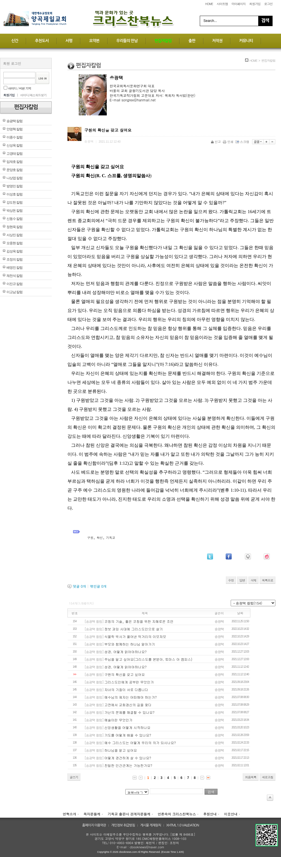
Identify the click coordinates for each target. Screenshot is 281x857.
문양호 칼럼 (14, 170)
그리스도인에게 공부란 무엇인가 (129, 682)
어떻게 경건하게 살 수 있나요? (127, 757)
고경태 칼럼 (14, 154)
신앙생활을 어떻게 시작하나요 (127, 727)
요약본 (94, 41)
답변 (242, 580)
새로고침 (267, 777)
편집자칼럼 (163, 41)
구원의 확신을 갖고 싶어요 (124, 674)
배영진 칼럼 (14, 268)
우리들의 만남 (127, 41)
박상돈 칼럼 (14, 211)
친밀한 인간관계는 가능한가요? (128, 765)
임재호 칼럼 (14, 162)
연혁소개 (69, 814)
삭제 (253, 580)
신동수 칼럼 (14, 219)
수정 (231, 580)
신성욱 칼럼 (14, 145)
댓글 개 (79, 586)
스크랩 (242, 142)
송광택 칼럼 (14, 121)
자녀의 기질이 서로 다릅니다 (126, 689)
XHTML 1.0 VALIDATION (182, 825)
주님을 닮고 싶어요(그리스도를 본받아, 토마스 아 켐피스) (148, 659)
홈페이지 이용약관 (94, 825)
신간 (14, 41)
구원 (90, 537)
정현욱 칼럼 (14, 227)
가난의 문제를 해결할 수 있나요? (129, 712)
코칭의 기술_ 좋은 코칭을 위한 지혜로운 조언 (138, 621)
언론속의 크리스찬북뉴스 (177, 814)
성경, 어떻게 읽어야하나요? (125, 651)
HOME (209, 4)
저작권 (217, 41)
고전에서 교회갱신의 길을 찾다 (127, 704)
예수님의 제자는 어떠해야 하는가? (130, 697)
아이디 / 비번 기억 (17, 88)
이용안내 (230, 814)
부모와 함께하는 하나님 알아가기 (129, 644)
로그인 (268, 4)
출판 (191, 41)
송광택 (219, 621)
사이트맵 (222, 4)
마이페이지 (239, 4)
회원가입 (254, 4)
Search (265, 21)
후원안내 (210, 814)
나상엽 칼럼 (14, 178)
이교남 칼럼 (14, 292)
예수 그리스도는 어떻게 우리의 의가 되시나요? (140, 742)
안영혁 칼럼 (14, 129)
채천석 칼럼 (14, 276)
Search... (210, 21)
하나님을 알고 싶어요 (120, 750)
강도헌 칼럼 (14, 202)
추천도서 (42, 41)
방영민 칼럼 (14, 186)
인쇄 (229, 142)
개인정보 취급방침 (123, 825)
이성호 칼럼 (14, 194)
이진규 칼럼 (14, 284)
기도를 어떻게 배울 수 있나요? (127, 735)
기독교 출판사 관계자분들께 (129, 814)
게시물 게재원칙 (150, 825)
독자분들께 (91, 814)
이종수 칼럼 (14, 137)
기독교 (110, 537)
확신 (100, 537)
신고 (216, 142)
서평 (68, 41)
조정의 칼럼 (14, 259)
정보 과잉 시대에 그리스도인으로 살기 (133, 628)
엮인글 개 (98, 586)
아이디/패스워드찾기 (33, 95)
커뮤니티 (246, 41)
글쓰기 (74, 777)
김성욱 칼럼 (14, 251)
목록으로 (267, 580)
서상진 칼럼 (14, 235)
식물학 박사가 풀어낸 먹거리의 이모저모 (135, 636)
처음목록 (250, 777)
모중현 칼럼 (14, 243)
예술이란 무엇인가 (118, 719)
